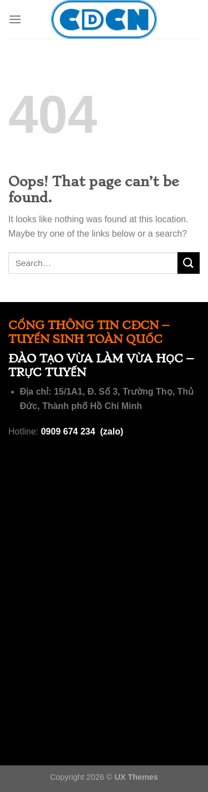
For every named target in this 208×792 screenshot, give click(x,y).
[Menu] (15, 19)
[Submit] (188, 263)
